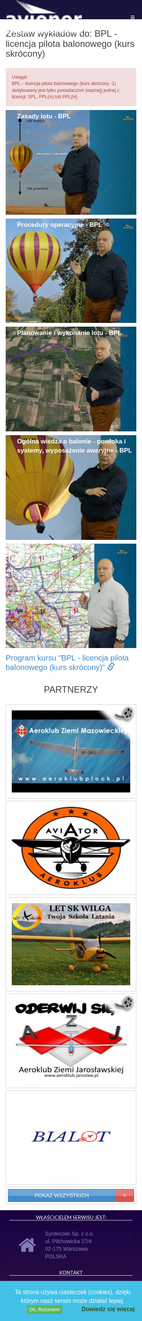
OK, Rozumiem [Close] (44, 1309)
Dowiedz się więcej (107, 1309)
